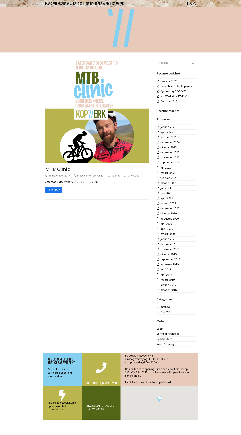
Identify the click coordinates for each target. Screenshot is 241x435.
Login (160, 328)
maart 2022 (167, 172)
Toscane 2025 (168, 101)
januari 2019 (168, 285)
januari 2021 (168, 203)
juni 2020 (166, 223)
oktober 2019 (168, 254)
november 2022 (170, 157)
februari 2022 (168, 178)
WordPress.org (166, 344)
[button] (159, 399)
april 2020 (166, 229)
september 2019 (170, 259)
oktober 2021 (168, 183)
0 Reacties (133, 175)
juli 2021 (165, 188)
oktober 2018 (168, 290)
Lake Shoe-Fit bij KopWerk (176, 86)
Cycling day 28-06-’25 (173, 91)
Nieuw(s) (166, 312)
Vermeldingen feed (168, 333)
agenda (116, 175)
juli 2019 (165, 269)
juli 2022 (165, 167)
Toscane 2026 (168, 81)
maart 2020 (167, 234)
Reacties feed (165, 339)
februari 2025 (168, 137)
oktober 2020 (168, 213)
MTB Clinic (57, 169)
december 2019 (170, 244)
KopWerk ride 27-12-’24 (174, 96)
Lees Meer (54, 190)
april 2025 (166, 132)
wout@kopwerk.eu (173, 372)
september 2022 (170, 162)
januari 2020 (168, 239)
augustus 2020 (169, 218)
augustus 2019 (169, 264)
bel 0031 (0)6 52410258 (87, 3)
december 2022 (170, 152)
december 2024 (170, 142)
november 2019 (170, 249)
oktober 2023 (168, 147)
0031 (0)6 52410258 (136, 372)
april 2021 (166, 198)
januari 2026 (168, 127)
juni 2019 (166, 274)
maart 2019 (167, 279)
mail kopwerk (115, 3)
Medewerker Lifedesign (90, 175)
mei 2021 (166, 193)
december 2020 (170, 208)
